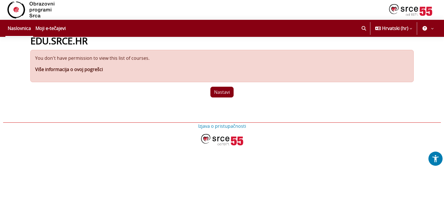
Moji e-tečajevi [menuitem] (50, 28)
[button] (364, 28)
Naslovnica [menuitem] (19, 28)
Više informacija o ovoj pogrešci (69, 85)
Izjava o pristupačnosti (222, 141)
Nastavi (222, 107)
